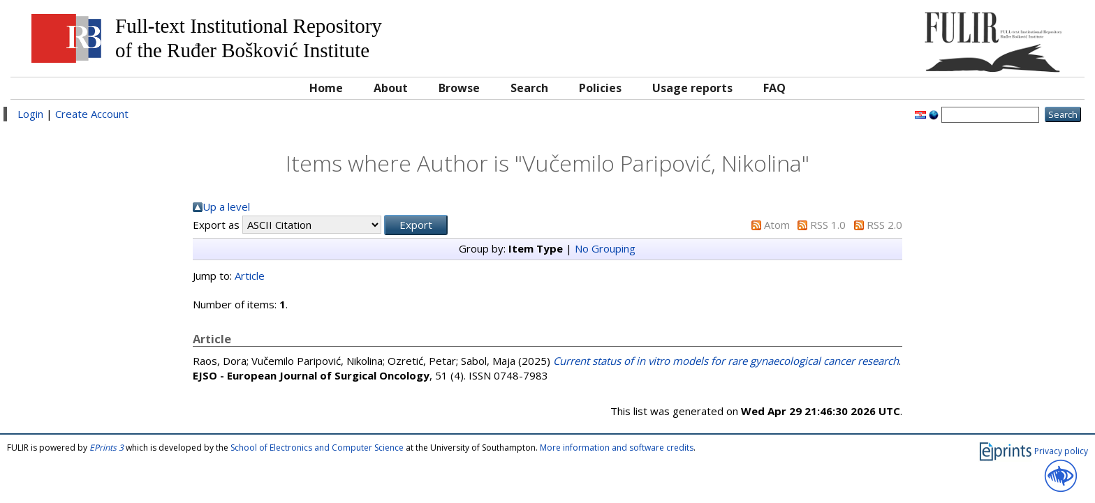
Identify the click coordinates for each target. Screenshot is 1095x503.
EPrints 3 (106, 447)
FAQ (774, 88)
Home (326, 88)
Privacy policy (1061, 451)
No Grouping (605, 248)
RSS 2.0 (884, 225)
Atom (777, 225)
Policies (600, 88)
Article (250, 276)
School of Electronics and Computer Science (317, 447)
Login (30, 114)
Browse (459, 88)
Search (529, 88)
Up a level (226, 206)
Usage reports (692, 88)
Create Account (91, 114)
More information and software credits (616, 447)
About (391, 88)
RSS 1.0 (828, 225)
